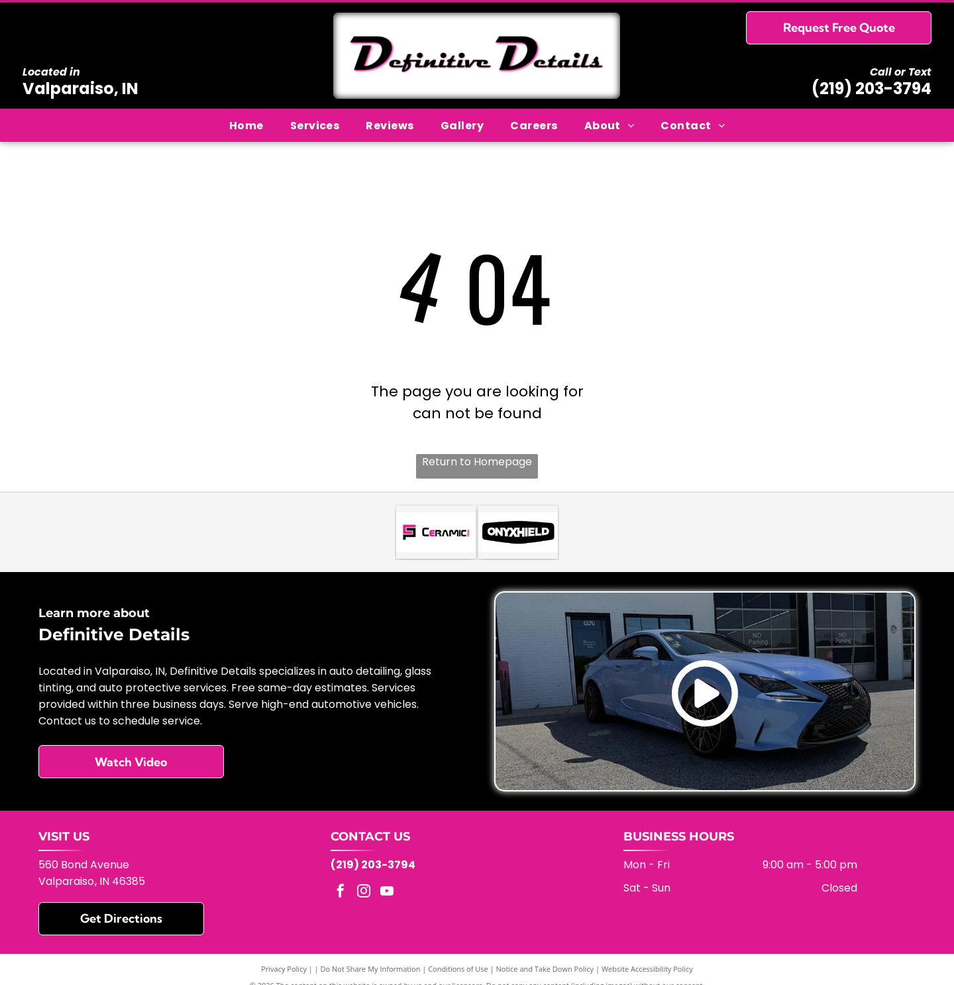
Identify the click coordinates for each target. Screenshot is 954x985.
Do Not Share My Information (371, 969)
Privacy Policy (284, 969)
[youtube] (387, 892)
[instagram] (364, 892)
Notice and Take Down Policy (545, 969)
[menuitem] (246, 125)
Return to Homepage (477, 461)
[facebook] (340, 892)
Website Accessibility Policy (647, 969)
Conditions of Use (458, 969)
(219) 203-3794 (871, 88)
